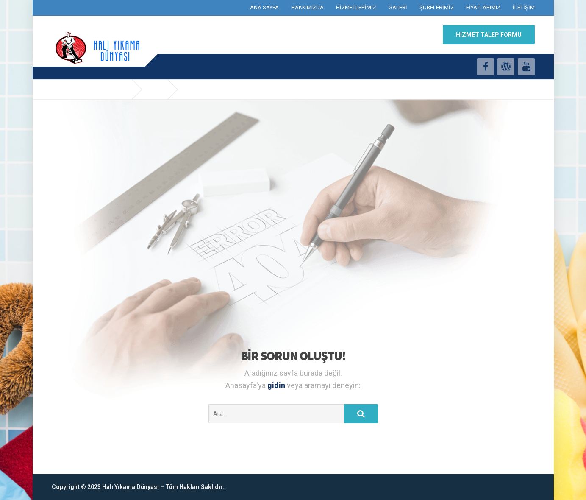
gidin (277, 385)
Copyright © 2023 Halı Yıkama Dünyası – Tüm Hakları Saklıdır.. (139, 486)
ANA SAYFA (264, 7)
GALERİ (398, 7)
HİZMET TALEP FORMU (489, 34)
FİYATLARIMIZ (483, 7)
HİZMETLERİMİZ (356, 7)
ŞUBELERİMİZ (436, 7)
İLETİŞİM (524, 7)
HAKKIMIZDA (307, 7)
